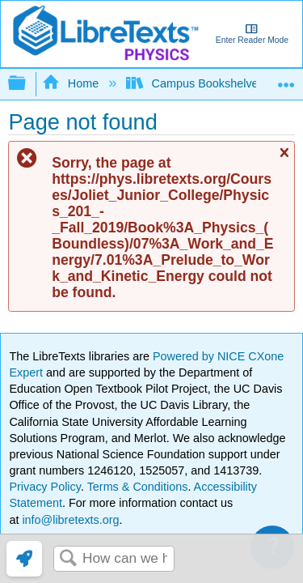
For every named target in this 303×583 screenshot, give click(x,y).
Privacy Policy (45, 486)
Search (67, 559)
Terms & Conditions (137, 486)
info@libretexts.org (69, 519)
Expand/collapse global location (286, 79)
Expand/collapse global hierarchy (27, 84)
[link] (24, 559)
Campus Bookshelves (196, 83)
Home (72, 83)
